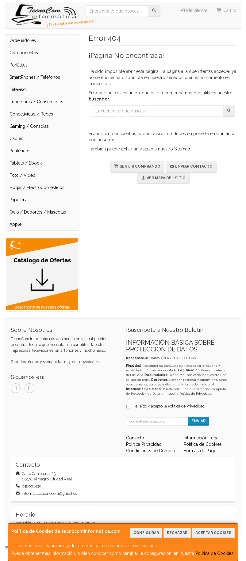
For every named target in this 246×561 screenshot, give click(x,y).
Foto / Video (23, 175)
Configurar (146, 533)
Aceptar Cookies (213, 533)
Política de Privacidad (195, 393)
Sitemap (182, 148)
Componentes (24, 52)
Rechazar (177, 533)
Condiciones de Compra (150, 450)
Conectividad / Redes (31, 114)
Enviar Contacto (191, 166)
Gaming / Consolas (29, 126)
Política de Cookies (214, 553)
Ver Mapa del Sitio (163, 178)
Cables (16, 138)
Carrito (226, 10)
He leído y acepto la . (169, 406)
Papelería (19, 199)
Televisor (18, 89)
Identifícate (194, 10)
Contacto (225, 133)
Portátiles (19, 65)
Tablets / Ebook (26, 163)
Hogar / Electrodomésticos (37, 187)
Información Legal (202, 437)
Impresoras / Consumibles (36, 101)
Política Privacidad (144, 444)
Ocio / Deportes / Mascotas (38, 212)
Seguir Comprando (137, 166)
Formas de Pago (200, 450)
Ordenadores (23, 40)
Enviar (198, 421)
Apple (15, 224)
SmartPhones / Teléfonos (35, 77)
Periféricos (20, 150)
